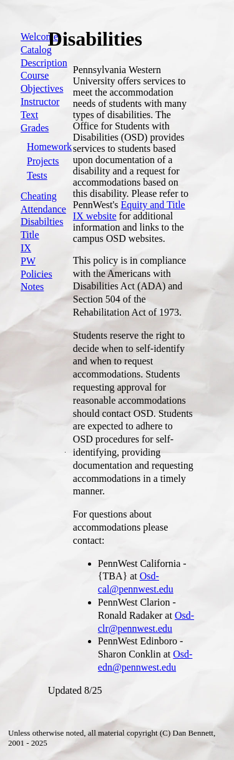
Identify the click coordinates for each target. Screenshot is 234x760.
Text (29, 114)
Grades (35, 127)
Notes (32, 286)
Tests (37, 175)
